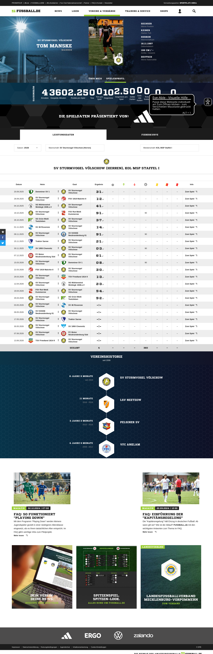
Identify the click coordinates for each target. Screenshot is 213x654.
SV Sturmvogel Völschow (55, 40)
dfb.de (26, 3)
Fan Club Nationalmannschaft (71, 3)
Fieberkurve (149, 135)
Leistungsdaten (63, 135)
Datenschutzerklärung (30, 647)
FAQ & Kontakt (97, 3)
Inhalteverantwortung (80, 647)
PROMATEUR (17, 3)
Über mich (95, 79)
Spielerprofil (115, 79)
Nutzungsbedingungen (49, 647)
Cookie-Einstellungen (98, 647)
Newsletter (109, 3)
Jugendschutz (65, 647)
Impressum (16, 647)
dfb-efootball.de (52, 3)
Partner (86, 3)
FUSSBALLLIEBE (37, 3)
